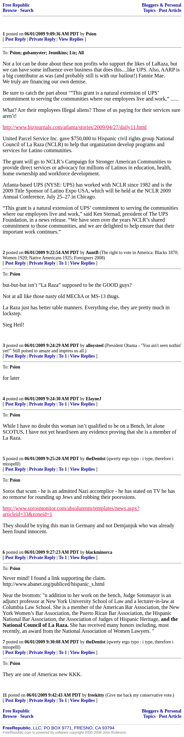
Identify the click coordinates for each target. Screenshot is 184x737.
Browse (10, 10)
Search (26, 10)
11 (5, 695)
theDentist (96, 458)
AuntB (92, 252)
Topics (149, 10)
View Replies (71, 39)
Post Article (170, 10)
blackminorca (99, 552)
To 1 (63, 263)
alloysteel (95, 345)
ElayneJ (93, 398)
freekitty (96, 695)
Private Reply (42, 39)
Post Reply (15, 39)
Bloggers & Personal (161, 5)
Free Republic (16, 5)
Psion (91, 33)
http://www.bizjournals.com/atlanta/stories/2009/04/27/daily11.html (75, 127)
